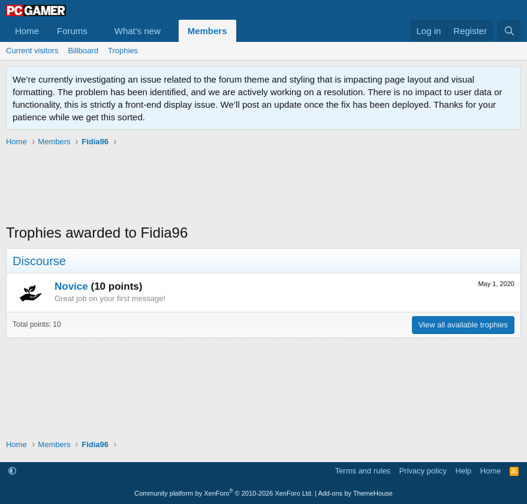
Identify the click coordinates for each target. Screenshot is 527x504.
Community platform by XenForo (223, 493)
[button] (97, 31)
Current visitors (32, 50)
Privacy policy (423, 470)
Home (27, 31)
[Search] (509, 31)
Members (207, 31)
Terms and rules (362, 470)
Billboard (83, 50)
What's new (138, 31)
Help (464, 470)
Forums (72, 31)
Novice (71, 286)
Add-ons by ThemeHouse (355, 493)
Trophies (123, 50)
